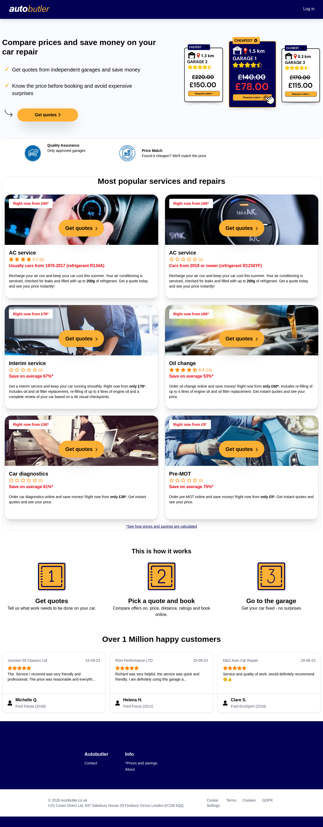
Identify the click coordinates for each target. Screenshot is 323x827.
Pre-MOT (180, 474)
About (130, 769)
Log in (309, 9)
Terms (231, 800)
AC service (22, 253)
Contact (91, 763)
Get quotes (48, 115)
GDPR (267, 800)
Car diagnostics (28, 474)
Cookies (249, 800)
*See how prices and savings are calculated (161, 526)
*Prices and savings (141, 763)
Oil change (182, 363)
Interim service (27, 363)
